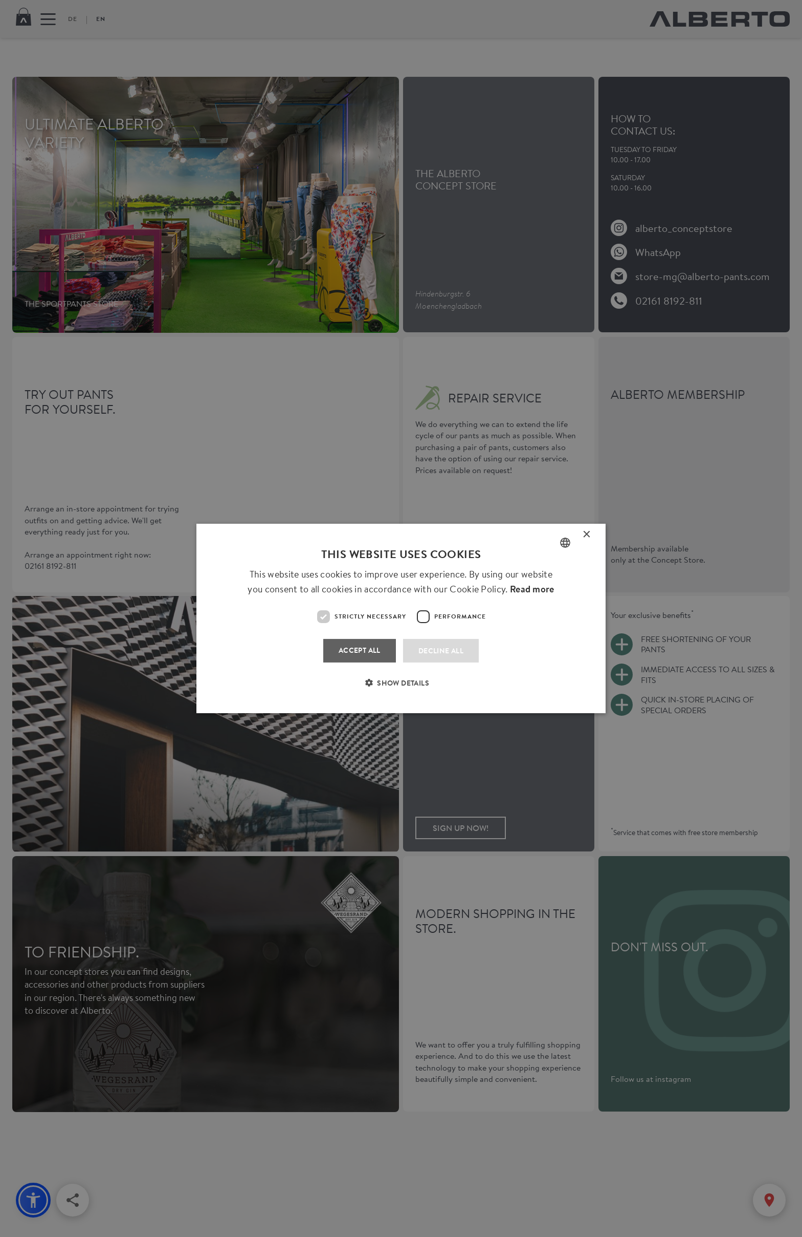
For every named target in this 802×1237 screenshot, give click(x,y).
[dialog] (401, 618)
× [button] (587, 536)
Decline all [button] (440, 650)
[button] (401, 689)
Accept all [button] (360, 650)
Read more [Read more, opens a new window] (532, 589)
